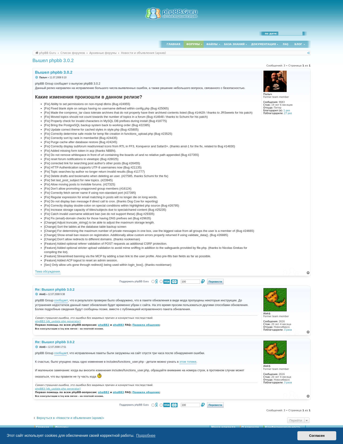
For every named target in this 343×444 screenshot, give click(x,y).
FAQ (286, 44)
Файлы (212, 44)
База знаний (234, 44)
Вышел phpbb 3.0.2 (53, 60)
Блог (298, 44)
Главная (173, 44)
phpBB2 (103, 324)
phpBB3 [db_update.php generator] (58, 321)
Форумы (193, 44)
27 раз (288, 113)
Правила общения (145, 324)
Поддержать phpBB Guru (134, 281)
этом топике (187, 361)
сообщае (60, 353)
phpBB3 (118, 324)
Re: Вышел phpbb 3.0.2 (55, 289)
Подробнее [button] (145, 435)
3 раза (288, 330)
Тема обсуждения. (48, 271)
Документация (263, 44)
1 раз (286, 110)
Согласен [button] (317, 435)
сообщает (61, 300)
